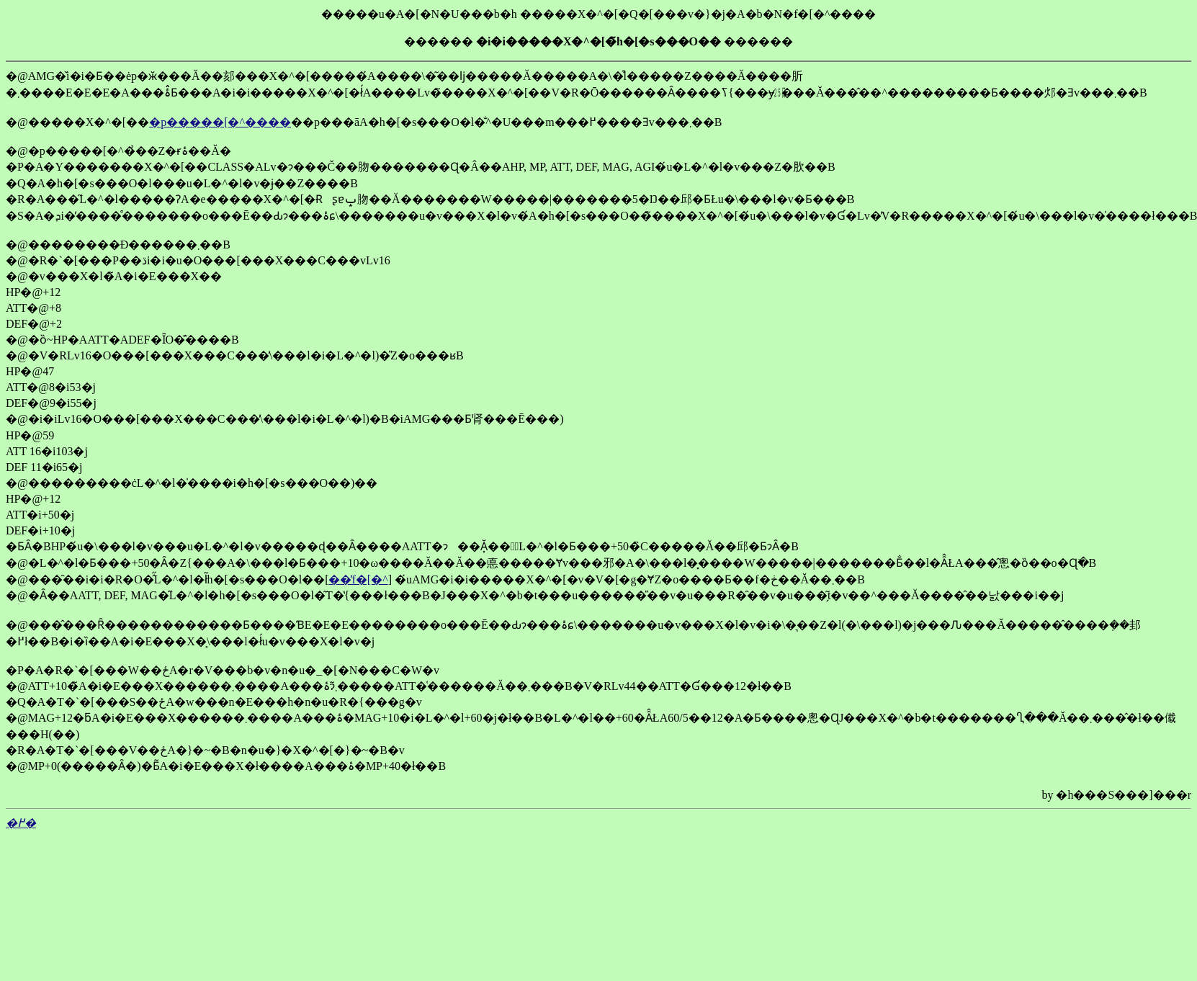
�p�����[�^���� (220, 122)
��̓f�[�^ (357, 579)
